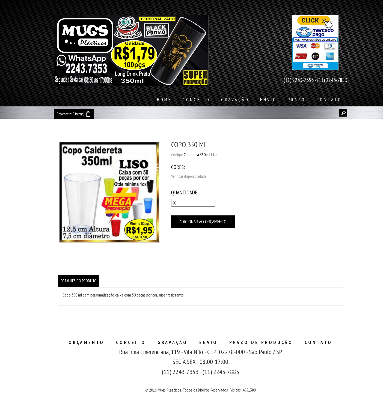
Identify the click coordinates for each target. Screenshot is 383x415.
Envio (268, 100)
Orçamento (86, 342)
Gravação (235, 100)
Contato (329, 100)
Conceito (196, 100)
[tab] (78, 281)
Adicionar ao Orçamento (203, 221)
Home (164, 100)
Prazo (296, 100)
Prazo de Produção (261, 342)
